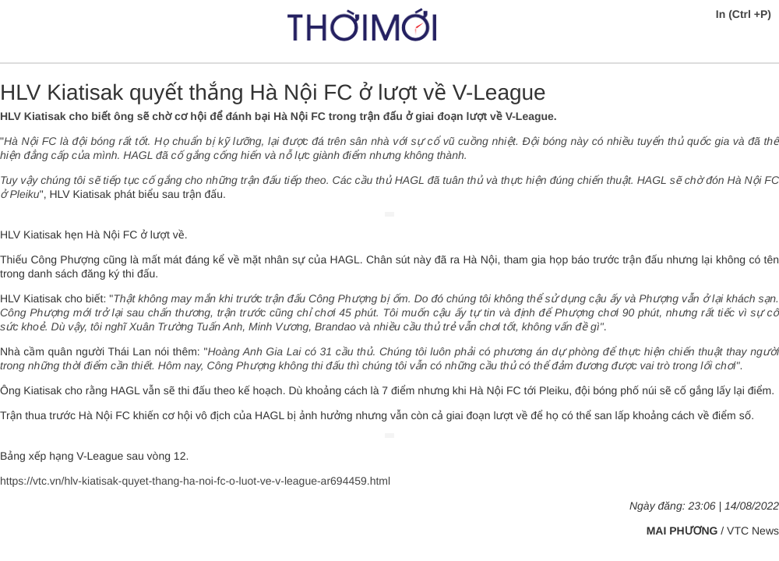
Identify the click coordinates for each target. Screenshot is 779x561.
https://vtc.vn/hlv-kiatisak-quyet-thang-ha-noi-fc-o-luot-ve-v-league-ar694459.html (195, 481)
